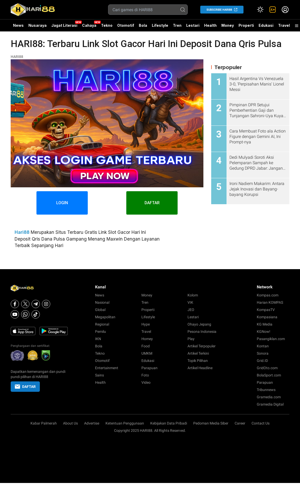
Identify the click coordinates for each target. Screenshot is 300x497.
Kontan (263, 346)
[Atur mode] (260, 9)
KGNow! (263, 331)
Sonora (262, 353)
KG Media (264, 324)
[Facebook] (15, 304)
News (18, 25)
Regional (102, 324)
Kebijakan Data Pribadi (168, 423)
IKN (98, 339)
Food (145, 346)
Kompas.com (267, 295)
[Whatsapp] (25, 314)
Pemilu (100, 331)
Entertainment (106, 368)
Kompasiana (267, 317)
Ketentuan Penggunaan (124, 423)
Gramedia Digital (270, 404)
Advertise (91, 423)
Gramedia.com (269, 397)
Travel (284, 25)
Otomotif (125, 25)
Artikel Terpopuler (202, 346)
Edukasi (266, 25)
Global (100, 310)
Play (191, 339)
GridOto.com (267, 368)
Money (227, 25)
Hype (145, 324)
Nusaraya (37, 25)
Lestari (193, 27)
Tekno (107, 25)
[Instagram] (46, 304)
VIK (190, 302)
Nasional (102, 302)
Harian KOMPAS (270, 302)
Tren (177, 25)
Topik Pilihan (198, 361)
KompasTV (266, 310)
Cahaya (89, 25)
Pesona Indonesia (202, 331)
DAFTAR (152, 202)
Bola (143, 25)
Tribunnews (266, 390)
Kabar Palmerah (43, 423)
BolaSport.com (269, 375)
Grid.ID (262, 361)
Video (146, 382)
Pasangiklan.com (271, 339)
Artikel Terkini (198, 353)
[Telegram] (36, 304)
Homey (147, 339)
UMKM (146, 353)
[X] (25, 304)
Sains (99, 375)
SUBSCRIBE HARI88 (219, 9)
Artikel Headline (200, 368)
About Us (70, 423)
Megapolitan (105, 317)
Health (210, 25)
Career (240, 423)
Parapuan (149, 368)
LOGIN (62, 202)
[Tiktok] (36, 314)
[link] (272, 9)
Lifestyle (160, 25)
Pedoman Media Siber (210, 423)
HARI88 (17, 57)
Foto (145, 375)
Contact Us (261, 423)
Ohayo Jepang (199, 324)
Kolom (193, 295)
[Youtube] (15, 314)
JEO (191, 310)
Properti (246, 25)
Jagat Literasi (64, 25)
